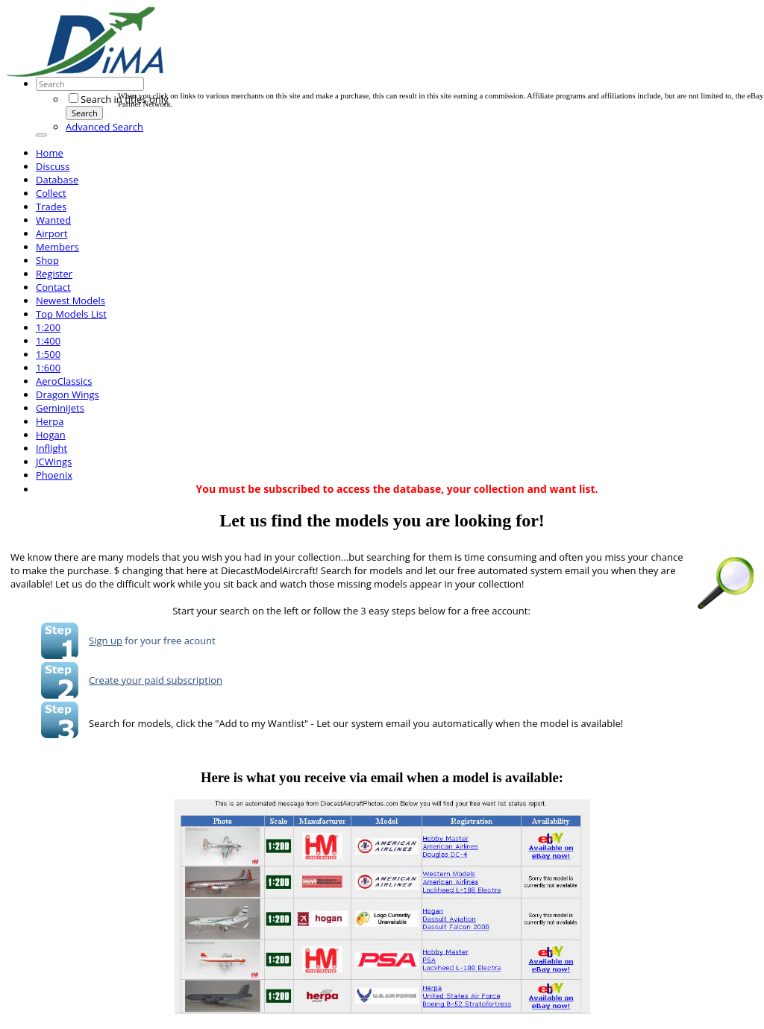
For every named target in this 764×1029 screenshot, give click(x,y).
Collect (51, 193)
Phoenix (54, 475)
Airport (52, 233)
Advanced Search (104, 126)
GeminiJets (60, 408)
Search (85, 113)
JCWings (54, 461)
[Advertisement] (389, 58)
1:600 (48, 367)
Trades (51, 206)
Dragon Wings (67, 394)
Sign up (105, 640)
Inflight (51, 448)
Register (54, 273)
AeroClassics (64, 381)
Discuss (53, 166)
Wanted (53, 220)
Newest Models (70, 300)
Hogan (51, 434)
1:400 (48, 340)
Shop (47, 260)
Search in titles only (118, 99)
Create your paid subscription (155, 680)
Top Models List (71, 314)
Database (57, 179)
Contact (53, 287)
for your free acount (169, 640)
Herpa (49, 421)
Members (57, 247)
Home (49, 153)
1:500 (48, 354)
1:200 (48, 327)
